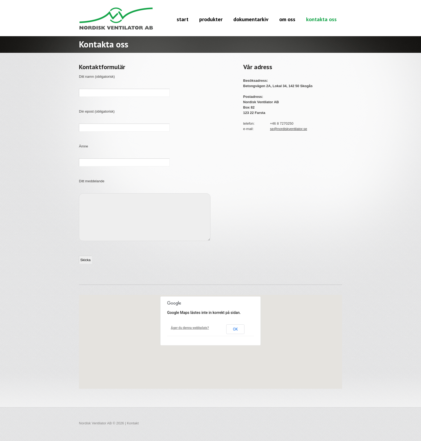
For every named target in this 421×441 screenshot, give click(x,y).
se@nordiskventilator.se (288, 129)
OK (235, 329)
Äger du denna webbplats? (190, 328)
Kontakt (133, 423)
